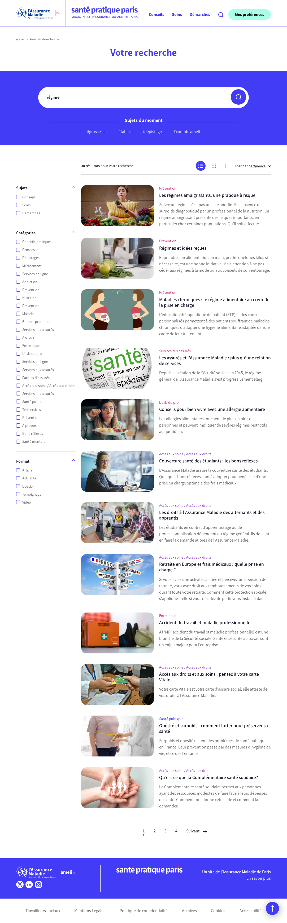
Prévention (31, 290)
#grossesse (97, 131)
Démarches (31, 213)
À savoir (28, 337)
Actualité (29, 478)
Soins (26, 205)
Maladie (28, 314)
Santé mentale (33, 441)
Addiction (29, 282)
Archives (189, 910)
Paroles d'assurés (36, 378)
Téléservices (31, 409)
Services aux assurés (38, 329)
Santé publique (34, 401)
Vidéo (26, 502)
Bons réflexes (32, 433)
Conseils (29, 197)
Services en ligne (35, 274)
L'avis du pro (32, 353)
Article (27, 470)
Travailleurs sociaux (42, 910)
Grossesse (30, 250)
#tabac (125, 131)
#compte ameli (187, 131)
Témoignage (31, 494)
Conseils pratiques (36, 242)
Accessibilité (251, 910)
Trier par (253, 166)
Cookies (218, 910)
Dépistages (31, 258)
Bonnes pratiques (36, 322)
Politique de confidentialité (144, 910)
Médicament (32, 266)
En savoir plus (258, 878)
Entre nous (31, 345)
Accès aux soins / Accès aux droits (48, 386)
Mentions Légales (89, 910)
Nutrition (29, 298)
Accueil (20, 39)
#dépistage (152, 131)
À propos (29, 425)
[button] (238, 97)
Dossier (28, 486)
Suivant (196, 830)
